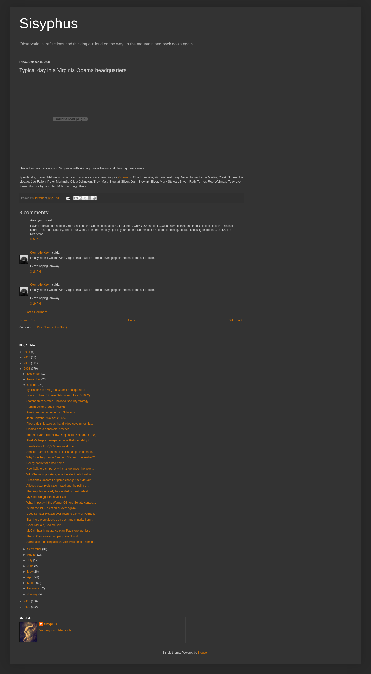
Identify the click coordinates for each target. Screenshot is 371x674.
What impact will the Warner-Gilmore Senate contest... (61, 502)
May (30, 571)
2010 (27, 357)
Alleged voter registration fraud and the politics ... (57, 485)
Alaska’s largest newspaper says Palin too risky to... (59, 440)
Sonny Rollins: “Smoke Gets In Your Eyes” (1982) (58, 395)
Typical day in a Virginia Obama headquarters (55, 390)
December (34, 373)
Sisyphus (48, 23)
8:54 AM (35, 239)
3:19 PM (35, 303)
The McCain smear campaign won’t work (52, 536)
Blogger (203, 652)
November (34, 379)
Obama (123, 177)
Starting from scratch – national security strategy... (58, 401)
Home (132, 320)
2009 (27, 363)
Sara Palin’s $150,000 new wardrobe (50, 446)
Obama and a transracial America (47, 429)
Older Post (235, 320)
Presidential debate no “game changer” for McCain (58, 480)
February (33, 588)
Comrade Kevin (40, 252)
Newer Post (27, 320)
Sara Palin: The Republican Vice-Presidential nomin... (60, 542)
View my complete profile (55, 630)
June (30, 566)
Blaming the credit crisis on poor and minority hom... (59, 519)
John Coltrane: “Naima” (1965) (46, 418)
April (30, 577)
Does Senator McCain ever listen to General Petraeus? (61, 513)
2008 (27, 368)
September (34, 549)
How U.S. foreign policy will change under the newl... (60, 468)
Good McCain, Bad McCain (43, 525)
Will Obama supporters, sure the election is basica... (59, 474)
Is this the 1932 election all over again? (51, 508)
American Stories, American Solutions (50, 412)
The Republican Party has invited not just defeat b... (59, 491)
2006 (27, 607)
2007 (27, 601)
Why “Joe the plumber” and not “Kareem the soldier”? (60, 457)
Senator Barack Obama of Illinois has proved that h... (60, 452)
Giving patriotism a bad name (45, 463)
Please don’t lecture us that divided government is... (59, 423)
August (32, 554)
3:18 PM (35, 271)
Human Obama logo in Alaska (45, 406)
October (32, 385)
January (32, 594)
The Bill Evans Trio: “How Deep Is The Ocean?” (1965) (61, 435)
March (31, 583)
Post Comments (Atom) (52, 327)
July (30, 560)
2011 (27, 352)
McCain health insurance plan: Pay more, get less (58, 530)
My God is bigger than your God (46, 497)
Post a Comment (36, 312)
